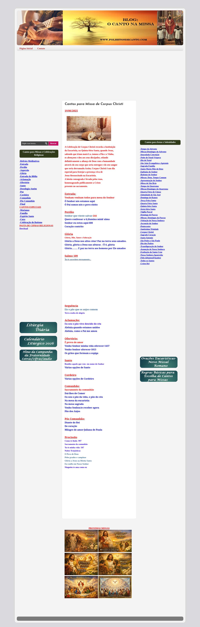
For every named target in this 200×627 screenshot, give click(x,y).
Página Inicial (26, 48)
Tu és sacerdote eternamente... (78, 259)
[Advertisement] (100, 74)
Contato (41, 48)
